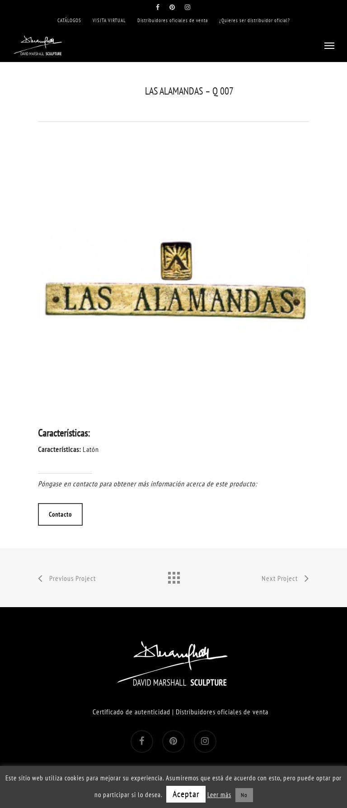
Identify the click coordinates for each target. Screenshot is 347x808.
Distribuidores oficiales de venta (222, 711)
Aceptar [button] (186, 794)
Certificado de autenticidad (131, 711)
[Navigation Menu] (329, 45)
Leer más (219, 794)
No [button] (244, 795)
